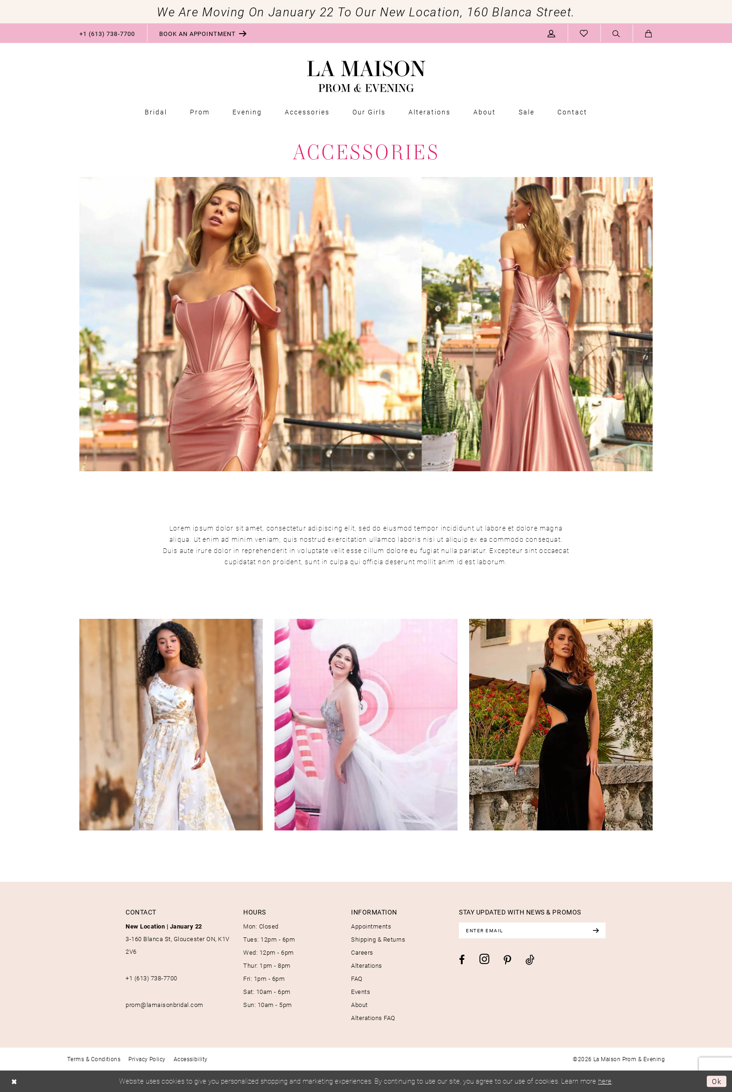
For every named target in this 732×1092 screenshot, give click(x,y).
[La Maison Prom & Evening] (366, 76)
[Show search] (616, 33)
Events (360, 991)
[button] (551, 33)
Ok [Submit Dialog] (717, 1081)
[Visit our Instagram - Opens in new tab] (484, 959)
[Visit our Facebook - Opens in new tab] (462, 960)
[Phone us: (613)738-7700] (107, 33)
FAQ (357, 978)
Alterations (366, 965)
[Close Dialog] (14, 1081)
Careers (362, 952)
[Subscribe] (595, 930)
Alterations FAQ (373, 1018)
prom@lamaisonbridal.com (165, 1004)
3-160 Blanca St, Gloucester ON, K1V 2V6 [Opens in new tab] (178, 939)
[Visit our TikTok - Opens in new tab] (530, 959)
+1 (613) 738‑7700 (151, 978)
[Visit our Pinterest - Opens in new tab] (507, 960)
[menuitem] (107, 33)
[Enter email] (532, 930)
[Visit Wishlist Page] (584, 33)
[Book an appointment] (203, 33)
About (359, 1004)
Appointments (371, 926)
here (605, 1080)
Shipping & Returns (378, 939)
